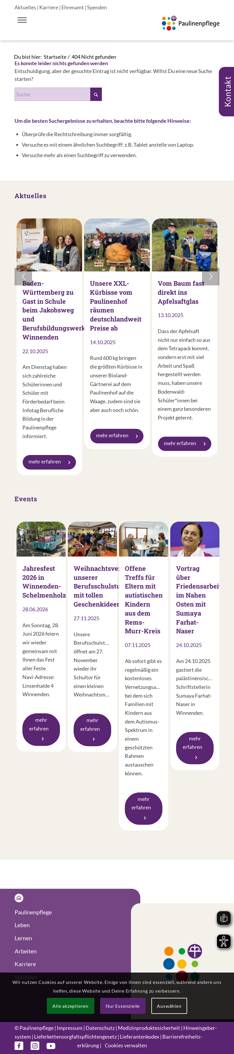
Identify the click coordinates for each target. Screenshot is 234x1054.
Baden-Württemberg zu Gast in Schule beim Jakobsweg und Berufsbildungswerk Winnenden (54, 310)
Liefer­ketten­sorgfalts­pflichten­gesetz (75, 1036)
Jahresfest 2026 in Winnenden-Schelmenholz (44, 581)
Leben (22, 924)
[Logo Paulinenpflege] (190, 29)
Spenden (97, 7)
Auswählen (169, 1006)
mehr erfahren (49, 461)
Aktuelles (25, 7)
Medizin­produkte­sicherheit (149, 1028)
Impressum (69, 1028)
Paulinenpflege (33, 912)
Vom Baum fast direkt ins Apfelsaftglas (181, 292)
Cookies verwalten (126, 1045)
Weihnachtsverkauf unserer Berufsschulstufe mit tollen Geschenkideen (104, 586)
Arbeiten (26, 951)
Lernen (23, 937)
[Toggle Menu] (22, 20)
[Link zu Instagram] (35, 1045)
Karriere (48, 7)
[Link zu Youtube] (51, 1045)
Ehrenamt (72, 7)
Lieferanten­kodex (139, 1036)
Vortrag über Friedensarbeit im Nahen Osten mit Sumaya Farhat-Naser (198, 599)
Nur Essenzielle (123, 1006)
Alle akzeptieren (70, 1006)
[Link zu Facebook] (19, 1045)
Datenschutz (100, 1028)
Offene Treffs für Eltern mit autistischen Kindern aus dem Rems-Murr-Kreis (144, 599)
